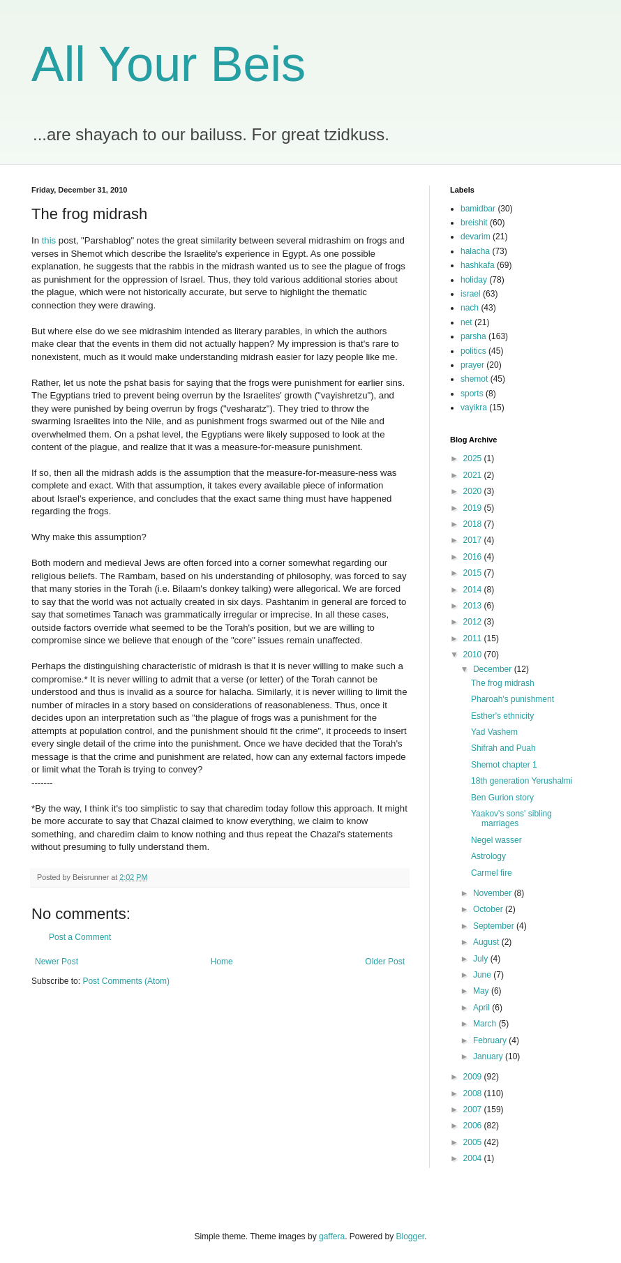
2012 (473, 622)
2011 (473, 638)
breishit (474, 222)
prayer (472, 365)
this (49, 240)
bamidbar (478, 209)
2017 (473, 540)
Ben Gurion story (502, 797)
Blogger (410, 1236)
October (489, 909)
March (486, 1024)
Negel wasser (496, 840)
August (487, 942)
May (482, 991)
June (483, 975)
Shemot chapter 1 (504, 765)
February (491, 1040)
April (482, 1007)
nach (470, 308)
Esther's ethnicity (502, 716)
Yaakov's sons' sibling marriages (511, 818)
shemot (474, 379)
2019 (473, 508)
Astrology (488, 856)
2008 (473, 1093)
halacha (475, 251)
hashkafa (478, 265)
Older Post (385, 961)
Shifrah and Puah (503, 748)
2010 (473, 654)
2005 (473, 1142)
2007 (473, 1109)
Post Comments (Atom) (126, 981)
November (493, 893)
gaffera (332, 1236)
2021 (473, 475)
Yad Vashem (494, 732)
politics (473, 351)
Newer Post (56, 961)
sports (472, 393)
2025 (473, 458)
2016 (473, 557)
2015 (473, 573)
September (494, 926)
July (482, 959)
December (493, 669)
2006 (473, 1125)
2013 (473, 606)
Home (222, 961)
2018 (473, 524)
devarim (476, 236)
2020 (473, 491)
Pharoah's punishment (512, 699)
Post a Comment (80, 937)
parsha (473, 336)
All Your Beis (168, 64)
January (489, 1056)
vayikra (474, 407)
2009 (473, 1077)
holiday (474, 280)
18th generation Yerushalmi (521, 781)
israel (471, 294)
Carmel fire (491, 873)
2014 (473, 590)
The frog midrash (502, 683)
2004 (473, 1158)
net (466, 322)
